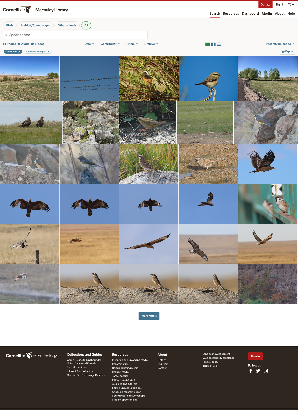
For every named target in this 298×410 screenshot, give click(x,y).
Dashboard (250, 13)
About (280, 13)
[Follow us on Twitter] (258, 371)
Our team (163, 364)
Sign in (280, 4)
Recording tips (120, 364)
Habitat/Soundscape (35, 25)
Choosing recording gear (126, 392)
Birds (9, 25)
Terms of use (210, 366)
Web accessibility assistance (218, 358)
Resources (231, 13)
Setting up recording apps (127, 388)
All (86, 25)
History (162, 360)
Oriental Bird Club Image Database (86, 375)
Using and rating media (125, 368)
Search (215, 13)
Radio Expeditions (77, 367)
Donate (265, 4)
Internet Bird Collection (80, 371)
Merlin (267, 13)
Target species (120, 376)
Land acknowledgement (216, 354)
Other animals (67, 25)
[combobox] (78, 35)
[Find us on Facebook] (250, 371)
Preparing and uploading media (130, 360)
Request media (120, 372)
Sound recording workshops (128, 395)
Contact (162, 368)
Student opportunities (124, 399)
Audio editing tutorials (124, 384)
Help (291, 13)
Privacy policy (210, 362)
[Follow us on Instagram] (265, 371)
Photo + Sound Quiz (123, 380)
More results (149, 315)
